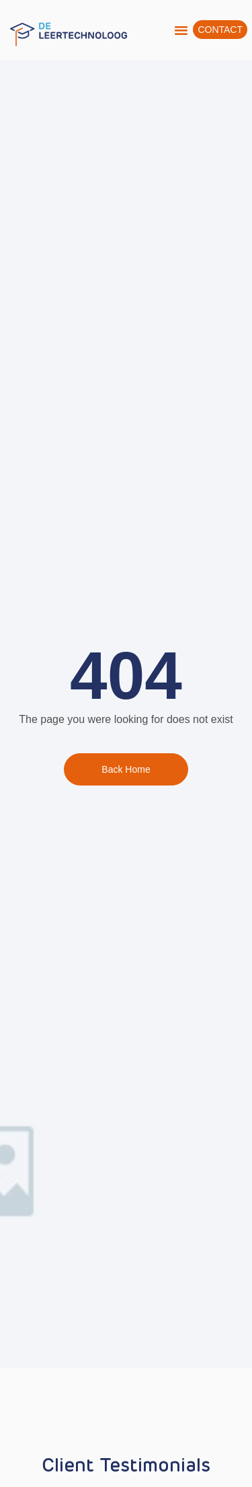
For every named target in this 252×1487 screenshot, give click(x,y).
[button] (181, 30)
